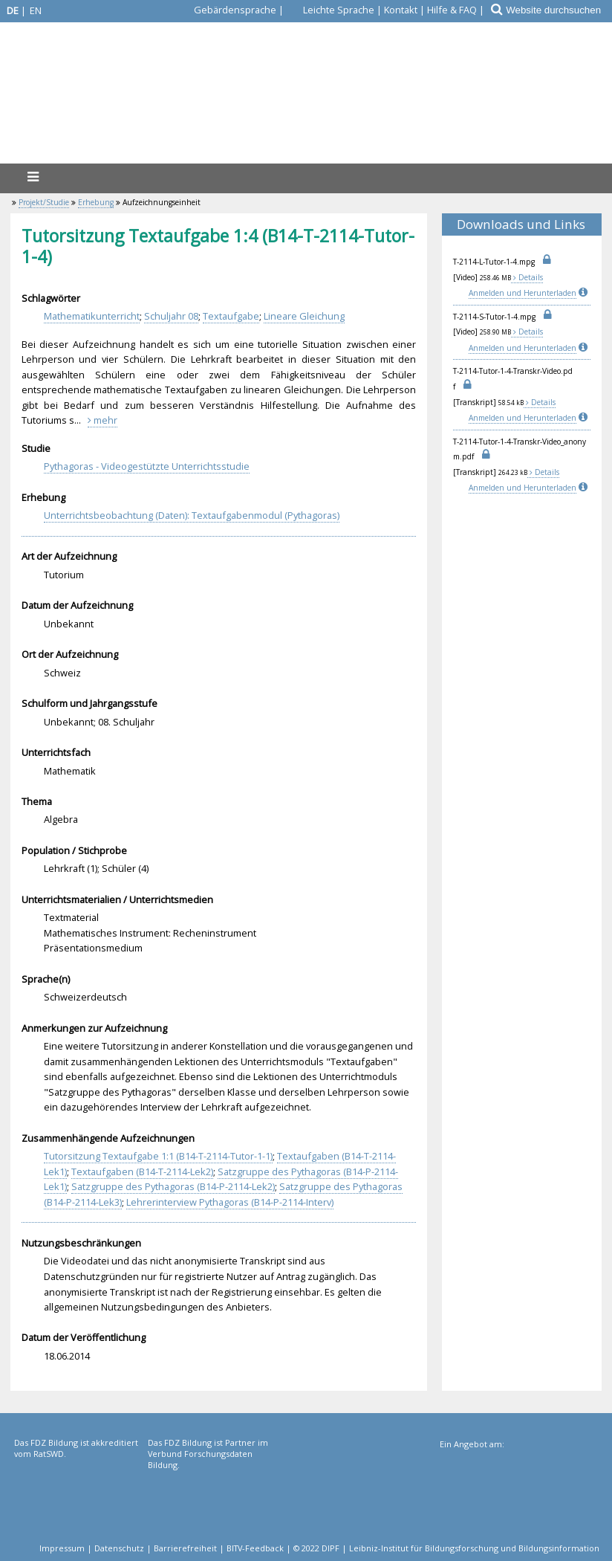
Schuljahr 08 (171, 316)
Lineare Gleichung (304, 316)
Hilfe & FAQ (452, 9)
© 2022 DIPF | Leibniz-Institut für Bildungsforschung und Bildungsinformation (446, 1548)
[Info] (584, 293)
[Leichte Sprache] (330, 9)
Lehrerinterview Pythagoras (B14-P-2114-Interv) (229, 1202)
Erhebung (96, 202)
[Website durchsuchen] (558, 10)
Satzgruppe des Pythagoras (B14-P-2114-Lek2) (173, 1186)
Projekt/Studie (44, 202)
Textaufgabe (231, 316)
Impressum (62, 1548)
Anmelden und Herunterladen (522, 293)
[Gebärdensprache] (226, 9)
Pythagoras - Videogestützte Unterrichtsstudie (147, 466)
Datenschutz (119, 1548)
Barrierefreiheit (185, 1548)
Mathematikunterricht (92, 316)
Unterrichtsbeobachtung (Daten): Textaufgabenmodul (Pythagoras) (191, 515)
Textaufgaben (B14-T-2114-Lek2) (142, 1171)
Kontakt (400, 9)
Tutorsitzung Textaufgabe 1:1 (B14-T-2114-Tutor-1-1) (158, 1156)
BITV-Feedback (255, 1548)
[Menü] (32, 177)
